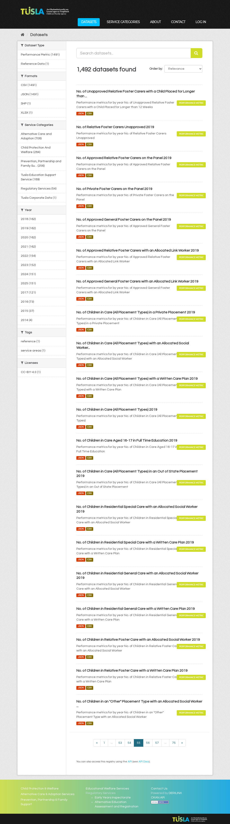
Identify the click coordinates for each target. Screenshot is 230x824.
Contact (178, 22)
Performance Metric (191, 103)
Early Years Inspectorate (113, 797)
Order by (155, 68)
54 (129, 742)
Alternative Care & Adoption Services (47, 794)
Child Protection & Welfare (40, 788)
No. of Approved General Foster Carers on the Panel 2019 (123, 219)
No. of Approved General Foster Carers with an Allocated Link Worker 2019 (137, 281)
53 (120, 742)
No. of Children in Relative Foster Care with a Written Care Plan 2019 (132, 670)
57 (157, 742)
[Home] (22, 35)
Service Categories (123, 22)
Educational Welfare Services (107, 788)
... (112, 742)
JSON (81, 113)
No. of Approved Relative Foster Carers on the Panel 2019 (123, 158)
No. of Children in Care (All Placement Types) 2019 (116, 409)
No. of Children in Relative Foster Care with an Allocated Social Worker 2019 (138, 639)
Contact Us (159, 788)
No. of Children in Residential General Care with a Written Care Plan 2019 (135, 608)
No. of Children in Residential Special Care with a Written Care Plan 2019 (135, 542)
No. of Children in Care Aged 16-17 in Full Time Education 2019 (126, 440)
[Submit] (196, 53)
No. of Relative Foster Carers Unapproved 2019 (115, 127)
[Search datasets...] (133, 53)
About (155, 22)
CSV (89, 113)
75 (174, 742)
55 (138, 742)
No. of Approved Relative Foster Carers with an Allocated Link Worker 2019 (137, 250)
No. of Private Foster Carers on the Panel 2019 (114, 189)
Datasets (88, 22)
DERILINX (175, 793)
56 (148, 742)
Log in (200, 22)
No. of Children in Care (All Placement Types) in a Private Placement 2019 (135, 312)
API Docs (144, 761)
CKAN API (158, 797)
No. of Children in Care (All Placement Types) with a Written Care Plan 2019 (137, 378)
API (130, 761)
